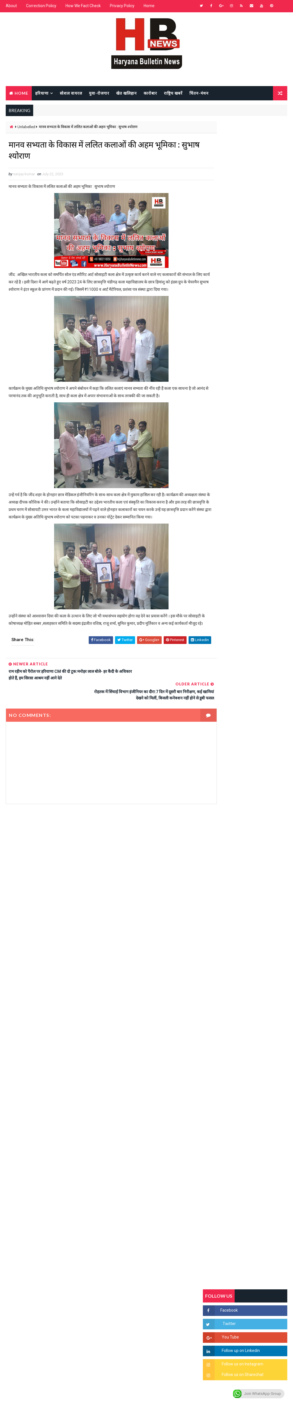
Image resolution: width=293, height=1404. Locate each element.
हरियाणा (42, 92)
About (11, 5)
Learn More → (25, 1242)
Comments (273, 546)
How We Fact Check (83, 5)
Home (149, 5)
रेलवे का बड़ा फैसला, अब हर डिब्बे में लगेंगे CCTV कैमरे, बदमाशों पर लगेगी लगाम (257, 860)
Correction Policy (41, 5)
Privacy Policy (122, 5)
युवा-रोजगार (99, 92)
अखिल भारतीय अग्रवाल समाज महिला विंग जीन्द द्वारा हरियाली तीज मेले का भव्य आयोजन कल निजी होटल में (257, 743)
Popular (245, 546)
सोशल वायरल (71, 92)
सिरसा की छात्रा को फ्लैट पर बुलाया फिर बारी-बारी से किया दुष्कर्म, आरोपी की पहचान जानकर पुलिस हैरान (257, 648)
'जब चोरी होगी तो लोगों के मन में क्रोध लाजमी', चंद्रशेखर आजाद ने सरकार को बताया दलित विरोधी (257, 672)
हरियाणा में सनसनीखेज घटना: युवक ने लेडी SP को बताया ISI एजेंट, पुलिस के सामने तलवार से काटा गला (257, 696)
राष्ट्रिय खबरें (173, 92)
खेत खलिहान (126, 92)
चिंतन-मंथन (199, 92)
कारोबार (150, 92)
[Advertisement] (101, 872)
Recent (217, 546)
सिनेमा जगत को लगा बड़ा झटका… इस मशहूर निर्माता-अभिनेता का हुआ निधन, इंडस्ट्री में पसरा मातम (258, 836)
